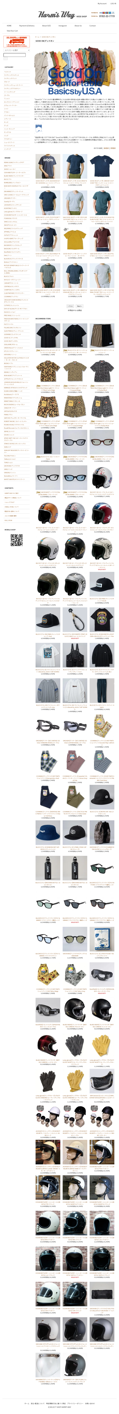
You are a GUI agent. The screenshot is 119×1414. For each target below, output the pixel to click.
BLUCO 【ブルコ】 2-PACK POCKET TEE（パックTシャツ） (102, 955)
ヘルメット (7, 72)
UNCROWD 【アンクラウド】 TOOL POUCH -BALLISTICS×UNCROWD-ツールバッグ (102, 1311)
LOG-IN (112, 3)
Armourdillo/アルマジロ (11, 242)
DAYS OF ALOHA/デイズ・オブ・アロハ (15, 309)
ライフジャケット (9, 146)
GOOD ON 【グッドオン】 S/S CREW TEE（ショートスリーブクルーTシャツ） (75, 182)
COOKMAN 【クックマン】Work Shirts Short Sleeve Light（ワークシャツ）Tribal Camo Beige (48, 388)
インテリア (7, 149)
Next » (79, 306)
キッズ (6, 122)
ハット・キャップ (9, 129)
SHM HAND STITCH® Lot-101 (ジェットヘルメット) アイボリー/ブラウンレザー (48, 1346)
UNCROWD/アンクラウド (12, 466)
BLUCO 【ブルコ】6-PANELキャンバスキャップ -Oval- (48, 635)
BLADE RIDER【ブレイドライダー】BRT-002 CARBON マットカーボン (102, 1026)
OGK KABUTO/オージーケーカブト (15, 172)
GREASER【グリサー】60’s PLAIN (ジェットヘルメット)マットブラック (75, 1381)
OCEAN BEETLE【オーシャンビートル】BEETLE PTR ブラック (48, 1203)
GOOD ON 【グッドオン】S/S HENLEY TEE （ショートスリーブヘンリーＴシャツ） (48, 256)
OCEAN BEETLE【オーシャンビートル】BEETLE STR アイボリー (48, 1310)
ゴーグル (7, 95)
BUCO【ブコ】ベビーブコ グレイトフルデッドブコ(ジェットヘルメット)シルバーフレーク (75, 601)
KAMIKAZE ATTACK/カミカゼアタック (15, 388)
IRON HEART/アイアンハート (13, 375)
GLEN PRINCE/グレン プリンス (13, 331)
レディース (7, 119)
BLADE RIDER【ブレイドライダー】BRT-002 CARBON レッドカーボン (48, 1061)
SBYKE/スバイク (9, 431)
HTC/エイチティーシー (11, 351)
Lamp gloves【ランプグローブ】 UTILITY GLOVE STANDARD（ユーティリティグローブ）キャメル (75, 1098)
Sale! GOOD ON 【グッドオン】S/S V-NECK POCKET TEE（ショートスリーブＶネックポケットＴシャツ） (75, 219)
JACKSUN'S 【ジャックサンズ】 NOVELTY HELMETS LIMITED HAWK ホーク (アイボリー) (75, 1169)
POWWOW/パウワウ (10, 218)
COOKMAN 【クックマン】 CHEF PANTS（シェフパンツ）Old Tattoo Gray (75, 990)
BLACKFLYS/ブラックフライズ (13, 259)
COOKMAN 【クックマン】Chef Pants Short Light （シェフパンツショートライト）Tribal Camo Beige (48, 423)
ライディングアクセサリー (12, 88)
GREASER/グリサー (10, 198)
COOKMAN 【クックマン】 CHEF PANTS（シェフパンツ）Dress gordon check (48, 777)
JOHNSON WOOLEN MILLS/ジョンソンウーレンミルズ (16, 383)
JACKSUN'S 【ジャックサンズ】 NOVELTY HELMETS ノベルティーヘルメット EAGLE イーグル (75, 1133)
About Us (76, 25)
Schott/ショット (9, 435)
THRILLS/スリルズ (9, 459)
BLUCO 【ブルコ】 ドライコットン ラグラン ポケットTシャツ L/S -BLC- (102, 671)
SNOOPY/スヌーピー (10, 225)
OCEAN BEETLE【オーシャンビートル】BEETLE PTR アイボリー (102, 1168)
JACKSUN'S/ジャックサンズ (12, 205)
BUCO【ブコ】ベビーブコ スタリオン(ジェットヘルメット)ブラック (75, 564)
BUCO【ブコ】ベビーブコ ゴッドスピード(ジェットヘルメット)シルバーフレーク (75, 530)
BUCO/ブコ (7, 179)
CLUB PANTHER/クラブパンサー (14, 293)
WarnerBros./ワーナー (11, 476)
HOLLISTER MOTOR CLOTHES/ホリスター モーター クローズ (16, 359)
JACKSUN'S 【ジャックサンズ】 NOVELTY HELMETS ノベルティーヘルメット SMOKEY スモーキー (102, 1133)
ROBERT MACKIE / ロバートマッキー (15, 421)
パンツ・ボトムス (9, 115)
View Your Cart (10, 31)
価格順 (106, 148)
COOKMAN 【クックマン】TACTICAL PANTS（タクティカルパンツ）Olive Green (75, 813)
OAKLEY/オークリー (10, 408)
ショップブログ (9, 502)
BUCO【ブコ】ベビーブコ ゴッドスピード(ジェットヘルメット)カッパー (48, 529)
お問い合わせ (90, 1403)
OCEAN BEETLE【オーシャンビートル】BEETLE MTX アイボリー (48, 1239)
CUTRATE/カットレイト (11, 305)
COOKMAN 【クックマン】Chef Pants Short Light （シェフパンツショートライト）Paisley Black (102, 423)
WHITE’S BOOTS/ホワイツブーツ (14, 479)
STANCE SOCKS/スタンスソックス (15, 443)
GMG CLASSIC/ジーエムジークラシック (16, 195)
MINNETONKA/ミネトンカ (12, 401)
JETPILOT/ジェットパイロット (13, 379)
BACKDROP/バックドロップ (13, 245)
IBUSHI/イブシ (8, 363)
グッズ (6, 125)
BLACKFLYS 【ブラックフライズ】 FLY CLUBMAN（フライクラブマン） (48, 955)
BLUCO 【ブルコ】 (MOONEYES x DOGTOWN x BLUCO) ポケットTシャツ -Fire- (102, 635)
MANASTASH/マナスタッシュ (13, 398)
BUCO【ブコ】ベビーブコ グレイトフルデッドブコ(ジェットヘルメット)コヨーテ (48, 601)
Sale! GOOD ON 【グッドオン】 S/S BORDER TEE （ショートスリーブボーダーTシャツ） (48, 292)
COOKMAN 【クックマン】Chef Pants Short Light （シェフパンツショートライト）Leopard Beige (75, 423)
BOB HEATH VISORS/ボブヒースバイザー (16, 187)
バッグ (6, 136)
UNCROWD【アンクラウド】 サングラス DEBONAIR (75, 955)
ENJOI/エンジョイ (9, 312)
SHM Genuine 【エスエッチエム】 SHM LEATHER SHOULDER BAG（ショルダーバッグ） (102, 1098)
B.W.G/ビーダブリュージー (12, 280)
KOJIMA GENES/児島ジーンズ (13, 391)
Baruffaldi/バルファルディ (12, 252)
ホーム (37, 37)
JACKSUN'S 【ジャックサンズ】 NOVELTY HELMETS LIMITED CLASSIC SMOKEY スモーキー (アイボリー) (48, 1169)
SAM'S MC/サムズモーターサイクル (15, 418)
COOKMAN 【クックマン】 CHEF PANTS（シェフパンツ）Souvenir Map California (102, 743)
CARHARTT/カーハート (11, 283)
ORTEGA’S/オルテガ (10, 411)
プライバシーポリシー (75, 1403)
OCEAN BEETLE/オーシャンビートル (15, 215)
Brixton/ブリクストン (11, 262)
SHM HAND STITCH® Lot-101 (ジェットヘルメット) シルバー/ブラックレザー (102, 1345)
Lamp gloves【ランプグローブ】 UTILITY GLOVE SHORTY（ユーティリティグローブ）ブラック (75, 1062)
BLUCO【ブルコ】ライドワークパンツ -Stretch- (102, 706)
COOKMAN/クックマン (11, 296)
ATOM (10, 520)
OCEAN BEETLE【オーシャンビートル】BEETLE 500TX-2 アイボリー (75, 1274)
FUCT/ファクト (8, 324)
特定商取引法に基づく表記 (56, 1403)
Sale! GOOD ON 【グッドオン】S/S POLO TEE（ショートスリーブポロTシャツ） (102, 255)
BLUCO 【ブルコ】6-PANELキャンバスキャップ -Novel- (102, 600)
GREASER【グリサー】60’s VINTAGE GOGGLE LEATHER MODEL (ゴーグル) (75, 742)
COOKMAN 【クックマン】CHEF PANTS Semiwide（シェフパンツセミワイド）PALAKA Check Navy (102, 778)
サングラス (7, 132)
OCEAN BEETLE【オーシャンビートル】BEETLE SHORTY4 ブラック (102, 1203)
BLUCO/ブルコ (8, 276)
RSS (6, 520)
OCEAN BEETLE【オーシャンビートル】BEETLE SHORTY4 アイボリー (75, 1203)
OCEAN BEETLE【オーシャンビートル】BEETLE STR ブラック (75, 1310)
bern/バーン (8, 255)
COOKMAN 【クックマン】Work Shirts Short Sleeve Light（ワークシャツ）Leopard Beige (75, 388)
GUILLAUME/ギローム (11, 344)
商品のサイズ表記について (13, 498)
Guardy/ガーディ (9, 201)
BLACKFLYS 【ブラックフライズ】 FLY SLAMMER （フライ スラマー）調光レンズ (48, 919)
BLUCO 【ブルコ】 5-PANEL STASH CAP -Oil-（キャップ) (75, 848)
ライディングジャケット (11, 75)
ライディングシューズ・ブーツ (13, 85)
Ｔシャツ (7, 99)
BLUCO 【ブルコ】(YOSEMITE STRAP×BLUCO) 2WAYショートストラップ (75, 635)
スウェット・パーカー (10, 105)
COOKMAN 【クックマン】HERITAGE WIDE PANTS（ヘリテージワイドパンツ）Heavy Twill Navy (48, 814)
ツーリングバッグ (9, 92)
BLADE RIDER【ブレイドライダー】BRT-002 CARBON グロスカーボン (75, 1026)
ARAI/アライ (8, 166)
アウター (7, 112)
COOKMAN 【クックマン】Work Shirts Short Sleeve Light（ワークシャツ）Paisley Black (102, 388)
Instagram (61, 25)
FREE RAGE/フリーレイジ (12, 315)
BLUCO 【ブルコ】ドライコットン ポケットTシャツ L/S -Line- (48, 706)
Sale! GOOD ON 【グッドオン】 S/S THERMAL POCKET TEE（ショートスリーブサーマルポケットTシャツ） (102, 292)
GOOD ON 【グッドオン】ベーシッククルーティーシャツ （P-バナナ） (75, 255)
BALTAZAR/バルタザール (11, 249)
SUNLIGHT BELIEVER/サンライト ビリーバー (16, 451)
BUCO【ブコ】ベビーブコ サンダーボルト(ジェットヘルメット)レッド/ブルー (102, 529)
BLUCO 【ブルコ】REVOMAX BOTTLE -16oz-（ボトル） (75, 884)
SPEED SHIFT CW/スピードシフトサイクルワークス (16, 439)
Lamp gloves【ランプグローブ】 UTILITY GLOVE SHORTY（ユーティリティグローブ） (102, 1062)
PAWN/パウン (8, 415)
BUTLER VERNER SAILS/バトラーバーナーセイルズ (16, 266)
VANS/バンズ (8, 469)
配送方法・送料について (12, 511)
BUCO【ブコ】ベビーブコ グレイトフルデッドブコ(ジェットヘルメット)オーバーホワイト (102, 565)
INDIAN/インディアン (10, 372)
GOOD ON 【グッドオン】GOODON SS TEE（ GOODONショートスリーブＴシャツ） (48, 183)
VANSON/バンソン (10, 472)
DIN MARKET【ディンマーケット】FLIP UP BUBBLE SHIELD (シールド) (48, 1381)
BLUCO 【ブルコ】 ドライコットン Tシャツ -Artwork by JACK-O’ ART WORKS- (48, 671)
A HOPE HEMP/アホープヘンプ (13, 238)
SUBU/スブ (7, 447)
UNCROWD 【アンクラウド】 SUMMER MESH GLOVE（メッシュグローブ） (102, 848)
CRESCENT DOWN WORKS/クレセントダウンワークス (16, 301)
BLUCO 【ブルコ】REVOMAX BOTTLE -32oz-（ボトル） (48, 884)
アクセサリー (8, 139)
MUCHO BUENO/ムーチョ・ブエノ (14, 404)
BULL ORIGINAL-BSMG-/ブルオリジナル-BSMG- (15, 272)
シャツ (6, 109)
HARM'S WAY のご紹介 (12, 493)
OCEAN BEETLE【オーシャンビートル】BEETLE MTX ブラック (75, 1239)
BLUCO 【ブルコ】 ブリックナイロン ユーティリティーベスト (75, 671)
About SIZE (45, 25)
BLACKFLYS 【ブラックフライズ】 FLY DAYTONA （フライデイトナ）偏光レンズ (102, 884)
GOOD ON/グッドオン (49, 37)
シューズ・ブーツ (9, 142)
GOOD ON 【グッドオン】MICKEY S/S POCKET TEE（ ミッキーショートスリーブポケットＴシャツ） (102, 183)
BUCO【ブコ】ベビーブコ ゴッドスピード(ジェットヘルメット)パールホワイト (102, 493)
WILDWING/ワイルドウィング (13, 228)
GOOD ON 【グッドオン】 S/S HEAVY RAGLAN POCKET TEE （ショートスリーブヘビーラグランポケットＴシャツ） (102, 219)
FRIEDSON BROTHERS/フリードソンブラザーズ (16, 320)
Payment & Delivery (25, 25)
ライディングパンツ (10, 78)
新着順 (113, 148)
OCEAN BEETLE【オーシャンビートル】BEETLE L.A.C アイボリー (102, 1239)
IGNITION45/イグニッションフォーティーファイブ (16, 368)
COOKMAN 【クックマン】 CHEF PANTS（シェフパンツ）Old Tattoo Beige (48, 990)
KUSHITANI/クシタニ (10, 208)
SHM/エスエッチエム (10, 222)
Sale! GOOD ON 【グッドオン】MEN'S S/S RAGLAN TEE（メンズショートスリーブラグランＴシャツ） (75, 292)
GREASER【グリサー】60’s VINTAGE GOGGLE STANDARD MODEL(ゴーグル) (48, 742)
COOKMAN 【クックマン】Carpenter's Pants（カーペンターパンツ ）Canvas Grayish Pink (75, 778)
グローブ (7, 82)
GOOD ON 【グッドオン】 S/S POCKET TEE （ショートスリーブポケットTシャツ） (48, 219)
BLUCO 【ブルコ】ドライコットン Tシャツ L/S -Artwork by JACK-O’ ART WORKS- (75, 707)
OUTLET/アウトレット (11, 235)
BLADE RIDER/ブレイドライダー (14, 176)
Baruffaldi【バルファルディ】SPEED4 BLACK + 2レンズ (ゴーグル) (48, 1026)
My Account (101, 3)
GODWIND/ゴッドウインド (12, 334)
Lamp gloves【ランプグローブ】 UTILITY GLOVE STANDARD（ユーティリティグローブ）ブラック (48, 1098)
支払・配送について (38, 1403)
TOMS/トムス (8, 462)
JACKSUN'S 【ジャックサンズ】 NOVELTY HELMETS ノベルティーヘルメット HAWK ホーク (48, 1133)
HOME (7, 25)
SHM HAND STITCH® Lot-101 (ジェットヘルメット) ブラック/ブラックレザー (75, 1345)
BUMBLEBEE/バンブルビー (12, 183)
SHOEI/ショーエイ (10, 169)
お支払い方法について (12, 507)
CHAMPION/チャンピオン (12, 290)
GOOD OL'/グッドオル (11, 338)
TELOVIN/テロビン (10, 456)
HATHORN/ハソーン (10, 354)
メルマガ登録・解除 (11, 516)
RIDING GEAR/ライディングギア (14, 162)
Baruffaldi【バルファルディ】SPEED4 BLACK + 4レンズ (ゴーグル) (102, 990)
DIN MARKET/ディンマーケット (13, 191)
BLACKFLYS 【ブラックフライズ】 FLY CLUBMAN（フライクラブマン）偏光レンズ (75, 919)
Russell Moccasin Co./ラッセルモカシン (16, 428)
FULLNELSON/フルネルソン (12, 328)
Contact (91, 25)
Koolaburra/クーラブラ (11, 394)
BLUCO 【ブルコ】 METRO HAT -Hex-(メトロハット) (102, 813)
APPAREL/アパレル (10, 232)
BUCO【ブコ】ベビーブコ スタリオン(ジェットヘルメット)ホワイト (48, 564)
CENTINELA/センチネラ (11, 286)
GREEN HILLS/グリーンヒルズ (13, 348)
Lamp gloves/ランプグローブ (13, 212)
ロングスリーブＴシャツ (11, 102)
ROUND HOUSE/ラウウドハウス (14, 425)
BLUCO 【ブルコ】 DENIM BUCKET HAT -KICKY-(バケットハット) (48, 848)
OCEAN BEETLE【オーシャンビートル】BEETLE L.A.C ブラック (48, 1274)
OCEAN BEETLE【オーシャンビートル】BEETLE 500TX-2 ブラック (102, 1274)
